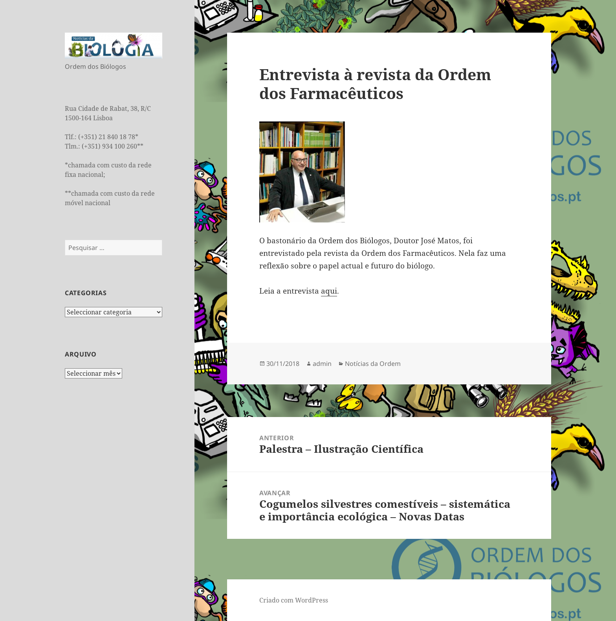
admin (322, 363)
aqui (329, 291)
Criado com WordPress (293, 600)
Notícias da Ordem (373, 363)
